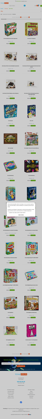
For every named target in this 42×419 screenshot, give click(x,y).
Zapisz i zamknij (21, 214)
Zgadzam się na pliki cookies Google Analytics (17, 212)
